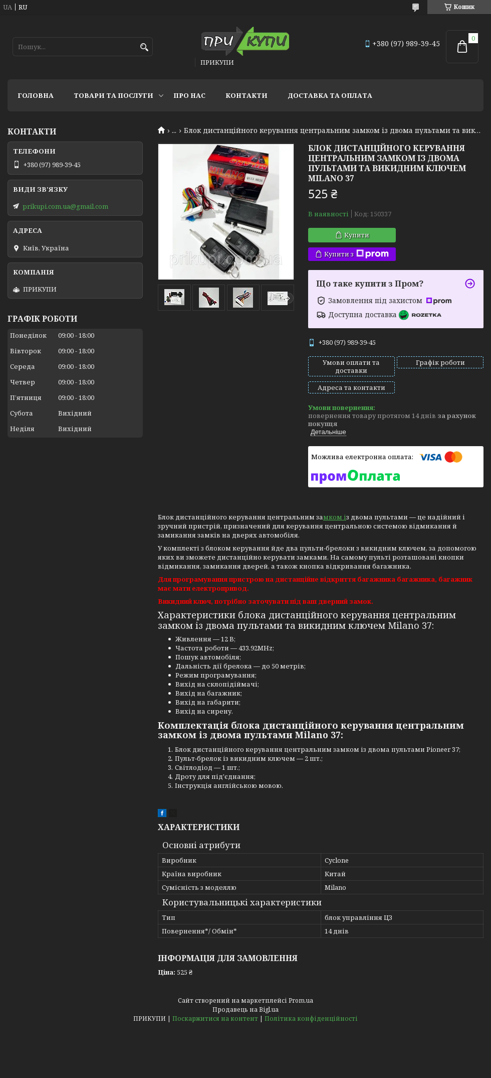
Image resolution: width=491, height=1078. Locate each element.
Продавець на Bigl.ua (245, 1009)
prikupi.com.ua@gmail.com (65, 206)
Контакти (246, 95)
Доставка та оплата (330, 95)
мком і (334, 516)
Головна (36, 95)
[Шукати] (144, 47)
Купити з (356, 254)
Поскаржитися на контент (215, 1018)
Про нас (189, 95)
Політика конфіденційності (311, 1018)
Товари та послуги (113, 95)
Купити (356, 234)
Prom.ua (301, 1000)
